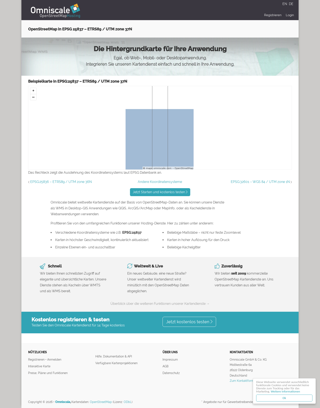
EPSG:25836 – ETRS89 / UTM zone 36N (61, 182)
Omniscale (62, 402)
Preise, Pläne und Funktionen (48, 373)
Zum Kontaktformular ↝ (246, 380)
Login (290, 15)
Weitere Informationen (285, 391)
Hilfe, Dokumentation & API (113, 356)
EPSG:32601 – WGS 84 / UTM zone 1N (260, 182)
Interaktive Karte (39, 366)
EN (285, 4)
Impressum (170, 359)
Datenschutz (171, 373)
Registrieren (273, 15)
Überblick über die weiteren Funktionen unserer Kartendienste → (160, 304)
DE (291, 4)
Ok (284, 398)
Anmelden (54, 359)
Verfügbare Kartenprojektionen (116, 363)
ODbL (128, 402)
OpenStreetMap (101, 402)
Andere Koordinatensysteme (160, 182)
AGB (165, 366)
